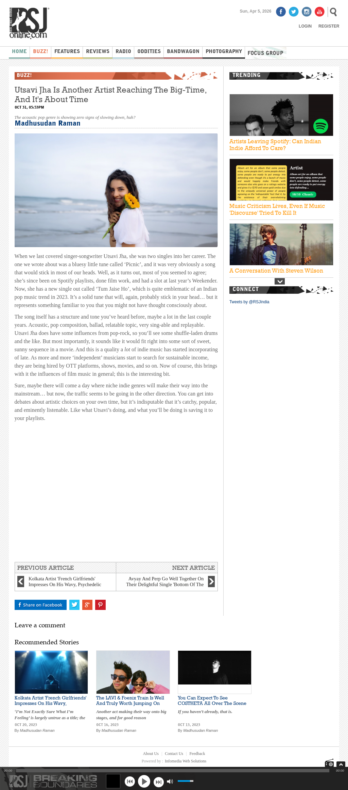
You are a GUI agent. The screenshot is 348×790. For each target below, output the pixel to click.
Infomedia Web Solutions (185, 761)
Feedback (197, 753)
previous (130, 781)
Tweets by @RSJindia (249, 302)
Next (280, 281)
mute (170, 781)
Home (19, 51)
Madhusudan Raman (48, 123)
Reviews (97, 51)
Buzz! (40, 51)
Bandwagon (183, 51)
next (158, 781)
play (144, 781)
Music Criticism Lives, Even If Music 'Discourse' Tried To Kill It (277, 209)
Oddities (149, 51)
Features (67, 51)
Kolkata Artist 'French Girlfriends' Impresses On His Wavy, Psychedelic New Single (50, 703)
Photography (224, 51)
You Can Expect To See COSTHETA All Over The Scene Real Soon (212, 703)
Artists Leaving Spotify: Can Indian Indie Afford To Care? (275, 144)
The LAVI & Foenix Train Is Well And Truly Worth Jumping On (130, 700)
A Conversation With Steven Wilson (276, 270)
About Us (151, 753)
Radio (123, 51)
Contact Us (174, 753)
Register (328, 26)
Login (305, 26)
